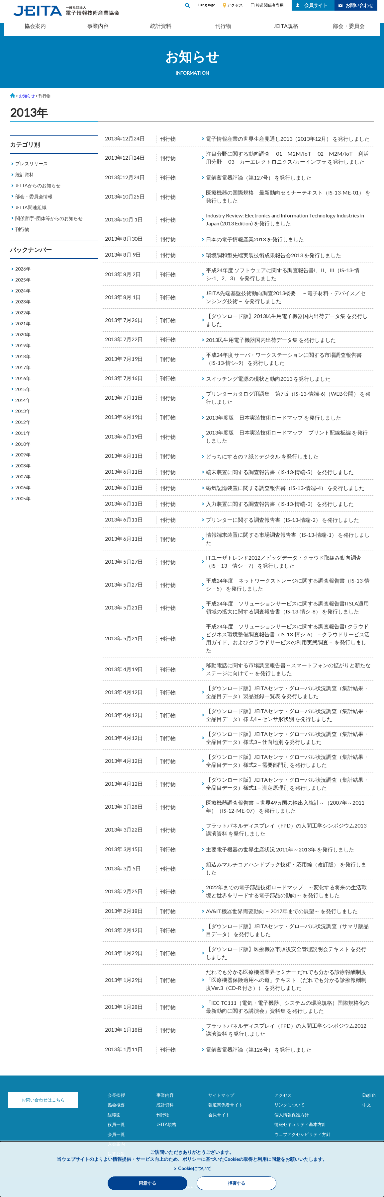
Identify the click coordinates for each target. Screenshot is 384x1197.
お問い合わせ (359, 5)
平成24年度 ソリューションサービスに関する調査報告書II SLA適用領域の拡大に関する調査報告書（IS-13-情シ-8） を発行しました (287, 607)
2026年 (23, 269)
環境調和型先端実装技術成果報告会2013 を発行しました (273, 255)
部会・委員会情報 (33, 196)
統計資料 (160, 26)
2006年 (23, 487)
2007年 (23, 476)
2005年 (23, 498)
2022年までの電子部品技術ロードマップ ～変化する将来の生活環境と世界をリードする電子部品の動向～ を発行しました (286, 891)
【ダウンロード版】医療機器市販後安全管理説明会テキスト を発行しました (286, 953)
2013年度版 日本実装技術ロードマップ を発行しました (273, 417)
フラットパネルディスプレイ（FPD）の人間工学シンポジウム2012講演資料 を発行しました (286, 1029)
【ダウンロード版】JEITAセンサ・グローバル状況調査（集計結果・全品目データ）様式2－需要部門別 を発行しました (287, 761)
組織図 (114, 1114)
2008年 (23, 465)
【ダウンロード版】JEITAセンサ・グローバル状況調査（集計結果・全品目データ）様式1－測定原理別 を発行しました (287, 783)
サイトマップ (221, 1095)
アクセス (235, 5)
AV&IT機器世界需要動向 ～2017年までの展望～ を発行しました (282, 911)
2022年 (23, 312)
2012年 (23, 422)
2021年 (23, 323)
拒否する (236, 1183)
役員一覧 (116, 1124)
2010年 (23, 444)
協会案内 (35, 26)
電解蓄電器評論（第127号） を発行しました (259, 177)
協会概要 (116, 1104)
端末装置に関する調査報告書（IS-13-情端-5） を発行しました (280, 472)
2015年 (23, 389)
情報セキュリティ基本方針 (300, 1124)
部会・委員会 (349, 26)
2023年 (23, 301)
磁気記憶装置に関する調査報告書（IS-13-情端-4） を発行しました (285, 488)
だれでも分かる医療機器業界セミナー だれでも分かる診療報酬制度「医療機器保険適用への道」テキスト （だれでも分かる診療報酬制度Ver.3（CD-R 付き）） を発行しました (286, 980)
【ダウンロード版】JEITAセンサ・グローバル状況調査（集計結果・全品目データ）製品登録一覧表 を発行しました (287, 692)
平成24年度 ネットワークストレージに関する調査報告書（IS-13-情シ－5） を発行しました (288, 584)
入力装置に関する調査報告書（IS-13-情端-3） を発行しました (280, 504)
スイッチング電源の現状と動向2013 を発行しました (268, 378)
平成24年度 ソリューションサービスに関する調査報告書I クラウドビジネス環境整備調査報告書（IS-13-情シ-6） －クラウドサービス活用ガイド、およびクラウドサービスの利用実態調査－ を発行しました (288, 638)
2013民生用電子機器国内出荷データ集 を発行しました (271, 340)
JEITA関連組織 (31, 207)
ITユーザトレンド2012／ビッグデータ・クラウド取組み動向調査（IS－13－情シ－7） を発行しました (283, 561)
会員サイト (316, 5)
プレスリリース (31, 163)
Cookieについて (194, 1168)
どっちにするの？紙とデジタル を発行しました (262, 456)
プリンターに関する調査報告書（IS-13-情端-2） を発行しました (282, 520)
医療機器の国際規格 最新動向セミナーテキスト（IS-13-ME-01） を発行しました (288, 196)
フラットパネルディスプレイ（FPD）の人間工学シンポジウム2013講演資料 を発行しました (286, 829)
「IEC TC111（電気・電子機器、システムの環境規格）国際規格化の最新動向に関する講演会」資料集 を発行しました (287, 1006)
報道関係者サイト (225, 1104)
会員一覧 (116, 1134)
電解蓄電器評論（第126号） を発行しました (259, 1049)
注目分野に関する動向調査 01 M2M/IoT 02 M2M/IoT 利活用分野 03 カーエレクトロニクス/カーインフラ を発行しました (287, 157)
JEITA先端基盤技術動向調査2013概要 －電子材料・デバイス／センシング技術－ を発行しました (286, 297)
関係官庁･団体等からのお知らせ (49, 218)
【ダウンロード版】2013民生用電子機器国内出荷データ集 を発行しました (287, 320)
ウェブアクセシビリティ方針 (302, 1134)
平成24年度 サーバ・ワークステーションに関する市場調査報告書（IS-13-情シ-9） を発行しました (284, 359)
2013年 (23, 411)
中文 (366, 1104)
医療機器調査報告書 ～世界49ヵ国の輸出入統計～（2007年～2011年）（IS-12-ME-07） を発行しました (285, 806)
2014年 (23, 400)
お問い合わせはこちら (43, 1099)
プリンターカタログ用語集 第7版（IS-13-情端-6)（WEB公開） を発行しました (288, 397)
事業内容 (98, 26)
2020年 (23, 334)
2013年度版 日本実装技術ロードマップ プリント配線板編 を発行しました (287, 436)
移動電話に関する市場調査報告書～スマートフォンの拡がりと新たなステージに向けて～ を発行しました (288, 669)
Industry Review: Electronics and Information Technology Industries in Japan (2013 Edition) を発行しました (285, 219)
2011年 (23, 433)
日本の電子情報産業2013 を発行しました (255, 239)
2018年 (23, 356)
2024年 (23, 290)
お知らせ (27, 95)
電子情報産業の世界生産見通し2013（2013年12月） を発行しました (288, 138)
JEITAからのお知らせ (37, 185)
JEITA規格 (286, 26)
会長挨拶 (116, 1095)
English (369, 1095)
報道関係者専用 (270, 5)
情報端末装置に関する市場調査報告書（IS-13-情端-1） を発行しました (288, 538)
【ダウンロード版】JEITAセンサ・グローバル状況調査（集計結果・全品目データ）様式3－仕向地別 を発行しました (287, 738)
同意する (147, 1183)
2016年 (23, 378)
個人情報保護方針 (291, 1114)
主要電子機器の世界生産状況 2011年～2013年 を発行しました (280, 849)
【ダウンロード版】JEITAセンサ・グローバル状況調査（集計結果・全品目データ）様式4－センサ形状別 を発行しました (287, 715)
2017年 (23, 367)
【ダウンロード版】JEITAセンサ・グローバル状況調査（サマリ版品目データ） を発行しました (287, 930)
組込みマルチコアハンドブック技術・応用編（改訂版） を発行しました (286, 868)
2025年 (23, 279)
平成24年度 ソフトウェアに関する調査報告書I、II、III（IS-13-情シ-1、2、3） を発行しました (282, 274)
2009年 (23, 454)
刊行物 (223, 26)
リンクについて (289, 1104)
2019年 (23, 345)
